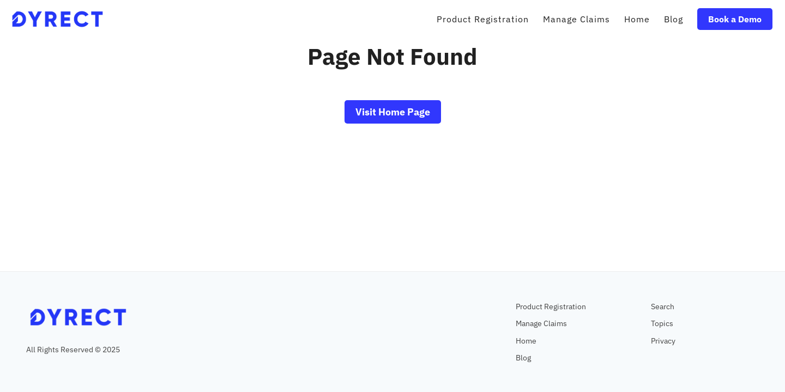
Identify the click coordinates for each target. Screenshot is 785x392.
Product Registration (551, 306)
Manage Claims (541, 323)
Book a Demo (735, 19)
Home (526, 340)
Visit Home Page (392, 112)
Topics (662, 323)
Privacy (663, 340)
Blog (523, 357)
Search (662, 306)
